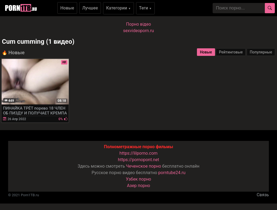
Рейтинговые (231, 52)
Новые (67, 8)
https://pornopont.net (138, 159)
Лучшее (90, 8)
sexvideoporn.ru (138, 30)
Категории (118, 8)
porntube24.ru (171, 172)
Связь (263, 194)
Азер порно (138, 185)
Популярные (261, 52)
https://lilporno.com (139, 153)
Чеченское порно (143, 166)
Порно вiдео (138, 24)
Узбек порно (138, 179)
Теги (145, 8)
